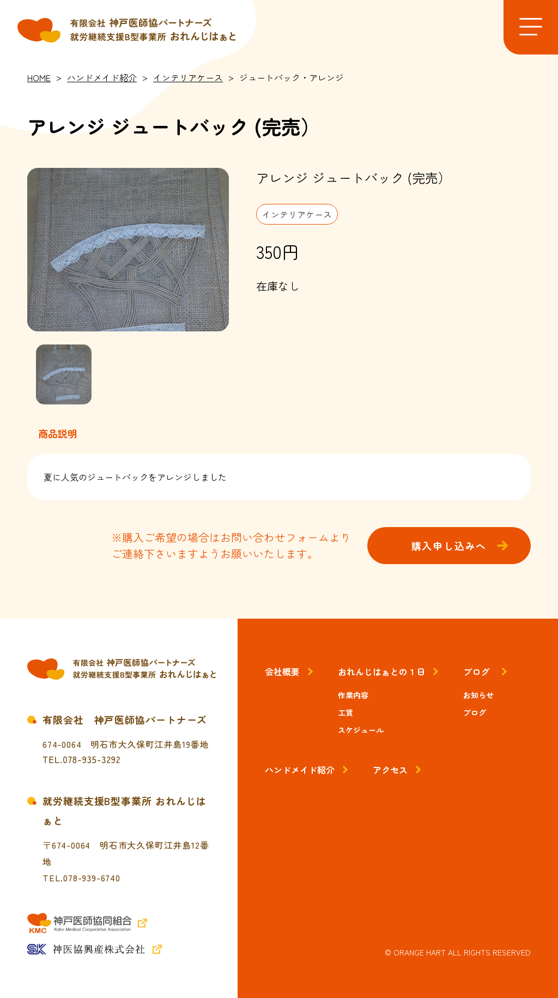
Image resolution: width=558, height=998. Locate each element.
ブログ (476, 671)
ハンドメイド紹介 (300, 769)
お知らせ (478, 695)
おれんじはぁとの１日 (381, 671)
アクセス (390, 769)
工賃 (345, 712)
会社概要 (282, 671)
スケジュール (361, 730)
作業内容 (353, 695)
